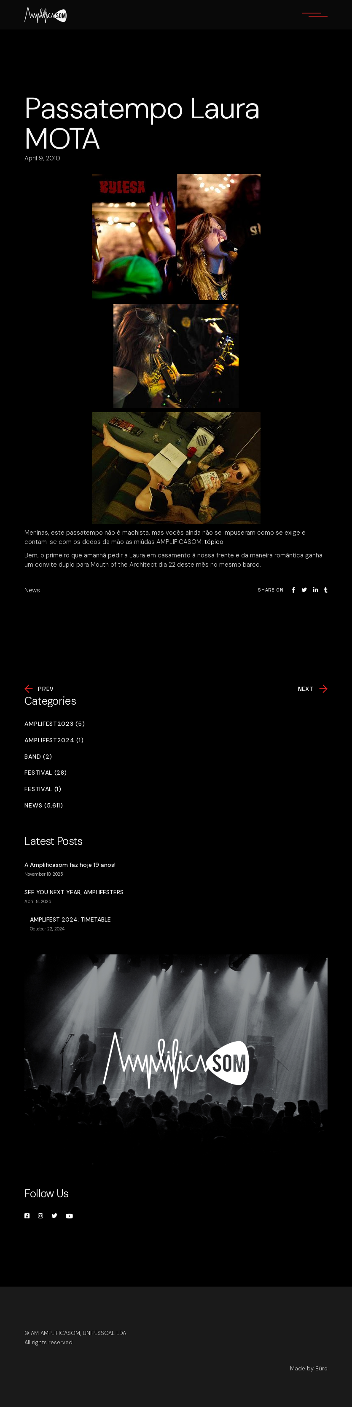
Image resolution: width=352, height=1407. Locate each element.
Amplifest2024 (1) (53, 740)
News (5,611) (43, 805)
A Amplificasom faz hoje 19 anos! (70, 865)
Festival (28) (45, 772)
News (32, 590)
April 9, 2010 (42, 158)
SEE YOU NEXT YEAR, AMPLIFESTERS (74, 892)
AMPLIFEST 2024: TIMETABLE (70, 919)
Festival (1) (42, 789)
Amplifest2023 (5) (54, 723)
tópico (213, 542)
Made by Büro (309, 1368)
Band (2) (38, 756)
